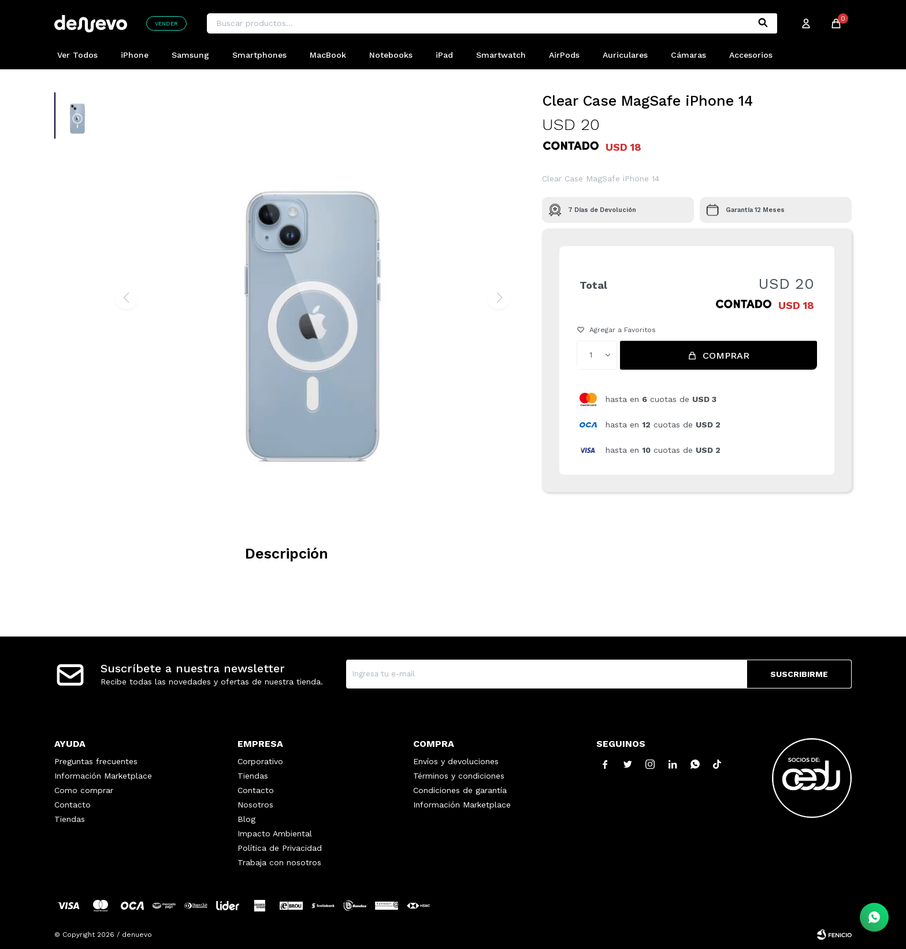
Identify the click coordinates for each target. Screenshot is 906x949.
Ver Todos (77, 54)
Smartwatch (501, 54)
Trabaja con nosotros (279, 862)
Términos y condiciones (458, 775)
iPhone (134, 54)
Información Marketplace (103, 775)
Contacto (72, 804)
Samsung (190, 54)
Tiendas (69, 819)
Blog (246, 819)
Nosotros (255, 804)
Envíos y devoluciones (456, 761)
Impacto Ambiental (274, 833)
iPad (444, 54)
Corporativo (260, 761)
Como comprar (83, 790)
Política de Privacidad (279, 848)
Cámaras (688, 54)
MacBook (328, 54)
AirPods (564, 54)
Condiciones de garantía (460, 790)
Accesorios (751, 54)
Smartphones (259, 54)
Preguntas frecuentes (96, 761)
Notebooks (391, 54)
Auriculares (625, 54)
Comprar (726, 355)
